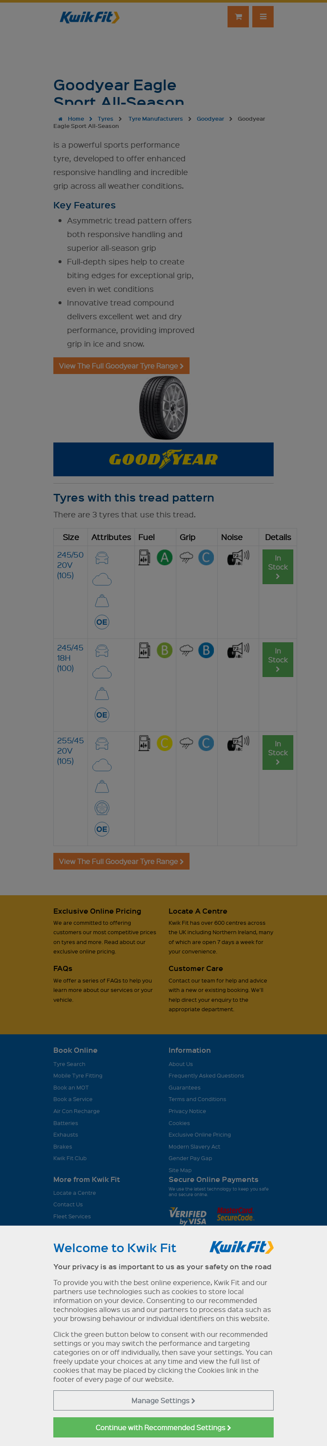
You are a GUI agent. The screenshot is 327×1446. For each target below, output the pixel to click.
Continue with (163, 1427)
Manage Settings (163, 1400)
